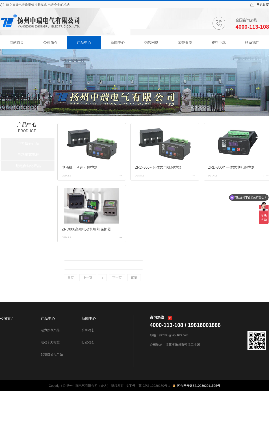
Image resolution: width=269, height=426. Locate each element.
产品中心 (84, 42)
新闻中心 (118, 42)
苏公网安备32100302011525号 (197, 385)
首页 (70, 278)
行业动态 (88, 342)
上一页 (87, 278)
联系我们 (252, 42)
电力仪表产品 (28, 143)
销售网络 (151, 42)
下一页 (117, 278)
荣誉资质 (185, 42)
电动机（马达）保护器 (80, 167)
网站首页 (262, 5)
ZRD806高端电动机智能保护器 (86, 229)
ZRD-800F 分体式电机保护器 (158, 167)
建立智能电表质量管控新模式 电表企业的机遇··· (39, 5)
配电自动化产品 (28, 166)
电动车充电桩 (28, 154)
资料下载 (218, 42)
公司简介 (50, 42)
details (66, 175)
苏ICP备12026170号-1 (154, 385)
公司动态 (88, 330)
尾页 (134, 278)
